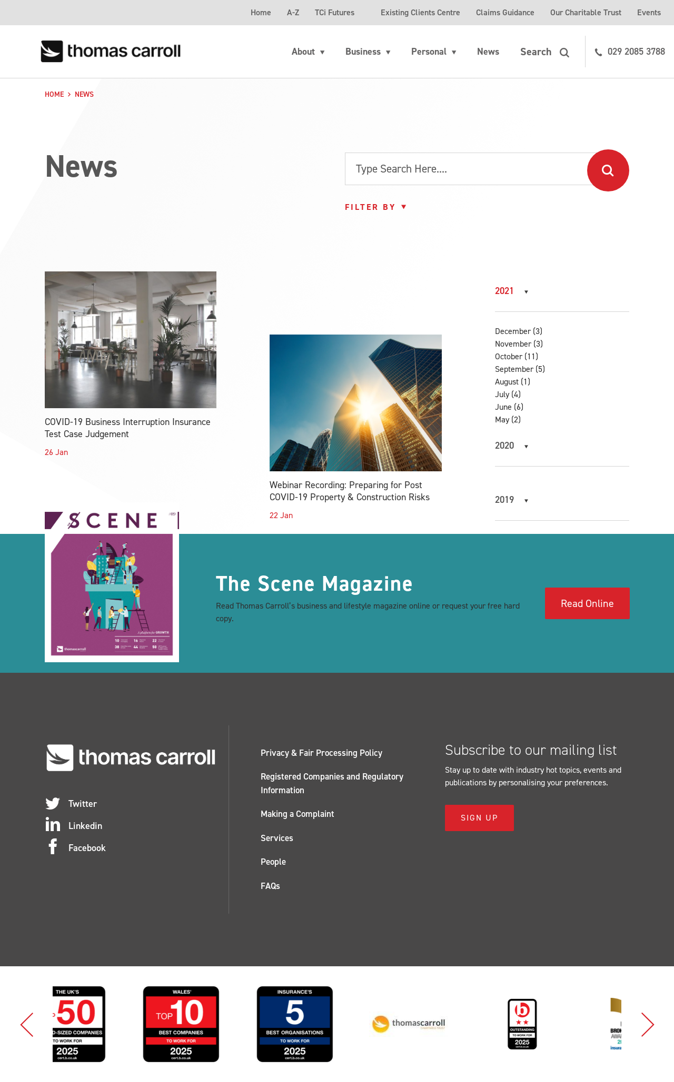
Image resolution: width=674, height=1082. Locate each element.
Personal (429, 51)
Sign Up (479, 817)
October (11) (516, 356)
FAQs (270, 886)
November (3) (519, 343)
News (488, 51)
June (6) (509, 406)
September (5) (520, 369)
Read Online (587, 603)
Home (261, 12)
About (303, 51)
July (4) (508, 394)
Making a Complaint (297, 814)
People (273, 861)
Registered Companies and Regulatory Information (332, 783)
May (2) (508, 419)
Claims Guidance (505, 12)
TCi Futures (334, 12)
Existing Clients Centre (420, 12)
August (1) (512, 381)
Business (363, 51)
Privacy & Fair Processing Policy (321, 753)
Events (649, 12)
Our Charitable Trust (585, 12)
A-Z (293, 12)
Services (277, 838)
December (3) (518, 331)
